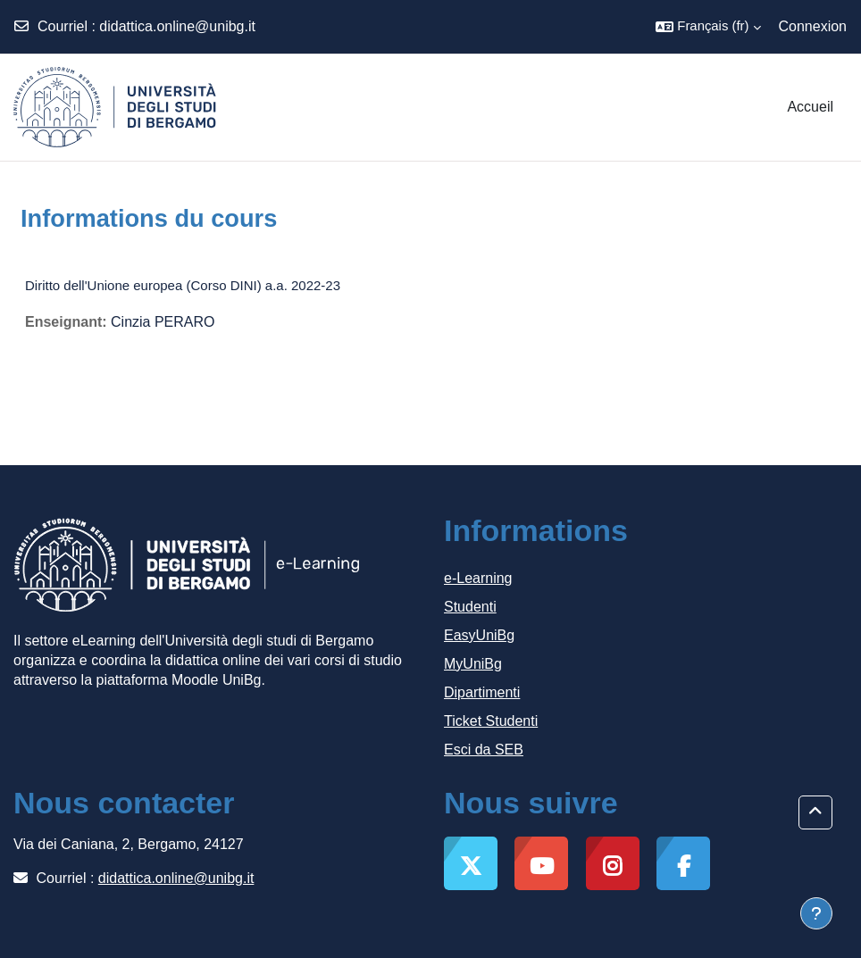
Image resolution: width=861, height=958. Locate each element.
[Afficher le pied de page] (816, 913)
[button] (708, 27)
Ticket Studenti (491, 721)
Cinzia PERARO (162, 321)
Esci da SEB (483, 749)
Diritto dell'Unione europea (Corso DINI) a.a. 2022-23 (182, 285)
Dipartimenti (482, 692)
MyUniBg (473, 663)
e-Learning (478, 578)
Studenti (470, 606)
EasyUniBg (479, 635)
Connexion (813, 26)
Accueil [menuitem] (810, 106)
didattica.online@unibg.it (177, 26)
